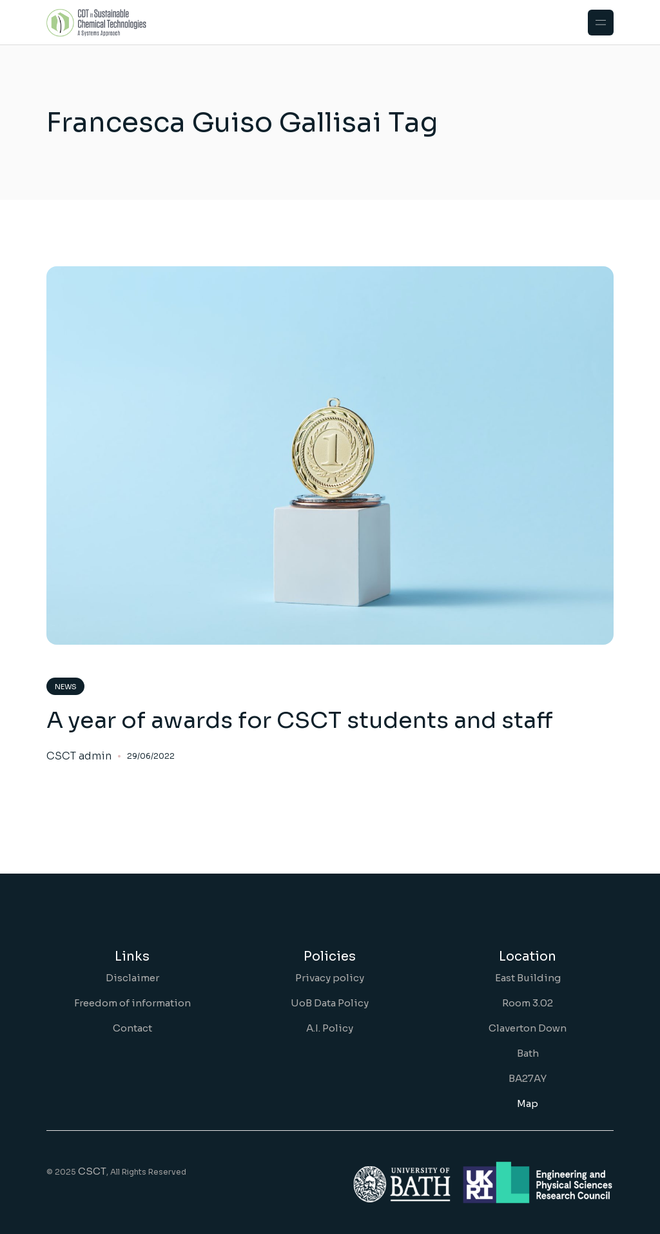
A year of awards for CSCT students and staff (299, 720)
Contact (132, 1028)
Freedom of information (132, 1003)
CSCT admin (79, 756)
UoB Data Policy (330, 1003)
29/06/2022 (151, 756)
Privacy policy (329, 978)
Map (527, 1103)
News (66, 686)
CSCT (92, 1171)
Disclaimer (132, 978)
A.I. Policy (329, 1028)
